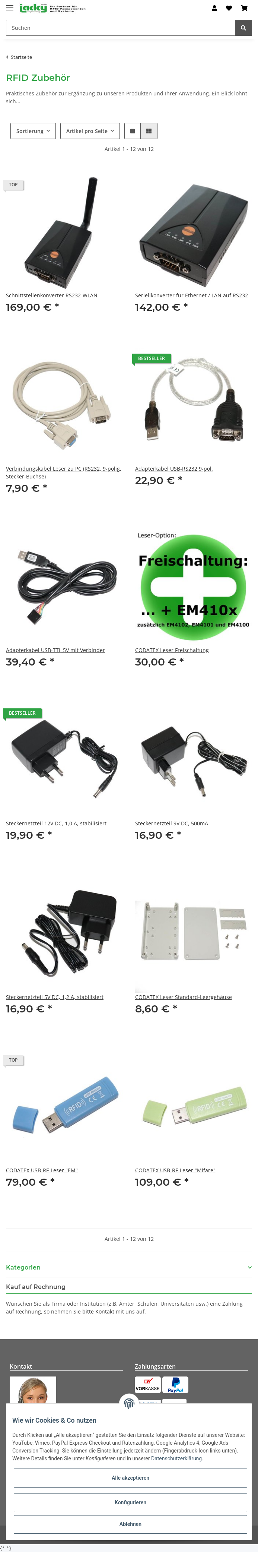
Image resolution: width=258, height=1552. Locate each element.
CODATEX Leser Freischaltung (172, 650)
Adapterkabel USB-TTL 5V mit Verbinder (55, 650)
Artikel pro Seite (87, 131)
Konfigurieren (130, 1502)
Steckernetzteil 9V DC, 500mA (171, 823)
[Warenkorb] (244, 8)
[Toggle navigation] (9, 4)
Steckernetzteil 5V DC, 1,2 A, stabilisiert (54, 997)
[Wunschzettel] (229, 8)
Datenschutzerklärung (176, 1458)
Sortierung (30, 131)
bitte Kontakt (98, 1311)
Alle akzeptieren (130, 1478)
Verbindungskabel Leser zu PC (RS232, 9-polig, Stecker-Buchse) (63, 472)
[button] (214, 8)
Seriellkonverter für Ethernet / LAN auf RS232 (191, 295)
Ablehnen (130, 1524)
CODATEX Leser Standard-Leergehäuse (183, 997)
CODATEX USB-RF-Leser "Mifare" (175, 1170)
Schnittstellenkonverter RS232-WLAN (52, 295)
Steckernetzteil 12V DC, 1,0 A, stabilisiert (56, 823)
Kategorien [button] (23, 1267)
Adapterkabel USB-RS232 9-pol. (174, 468)
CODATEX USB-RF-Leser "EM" (42, 1170)
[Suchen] (120, 28)
